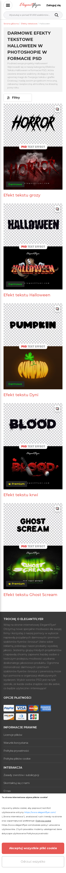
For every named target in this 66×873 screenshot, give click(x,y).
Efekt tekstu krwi (21, 495)
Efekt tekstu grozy (22, 195)
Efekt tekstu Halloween (27, 295)
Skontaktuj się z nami (17, 783)
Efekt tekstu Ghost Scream (30, 594)
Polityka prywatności (16, 750)
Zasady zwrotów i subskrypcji (21, 775)
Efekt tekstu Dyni (21, 394)
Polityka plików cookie (17, 758)
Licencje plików (13, 734)
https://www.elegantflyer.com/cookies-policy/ (25, 825)
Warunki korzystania (16, 742)
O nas (7, 791)
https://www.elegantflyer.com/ (40, 812)
